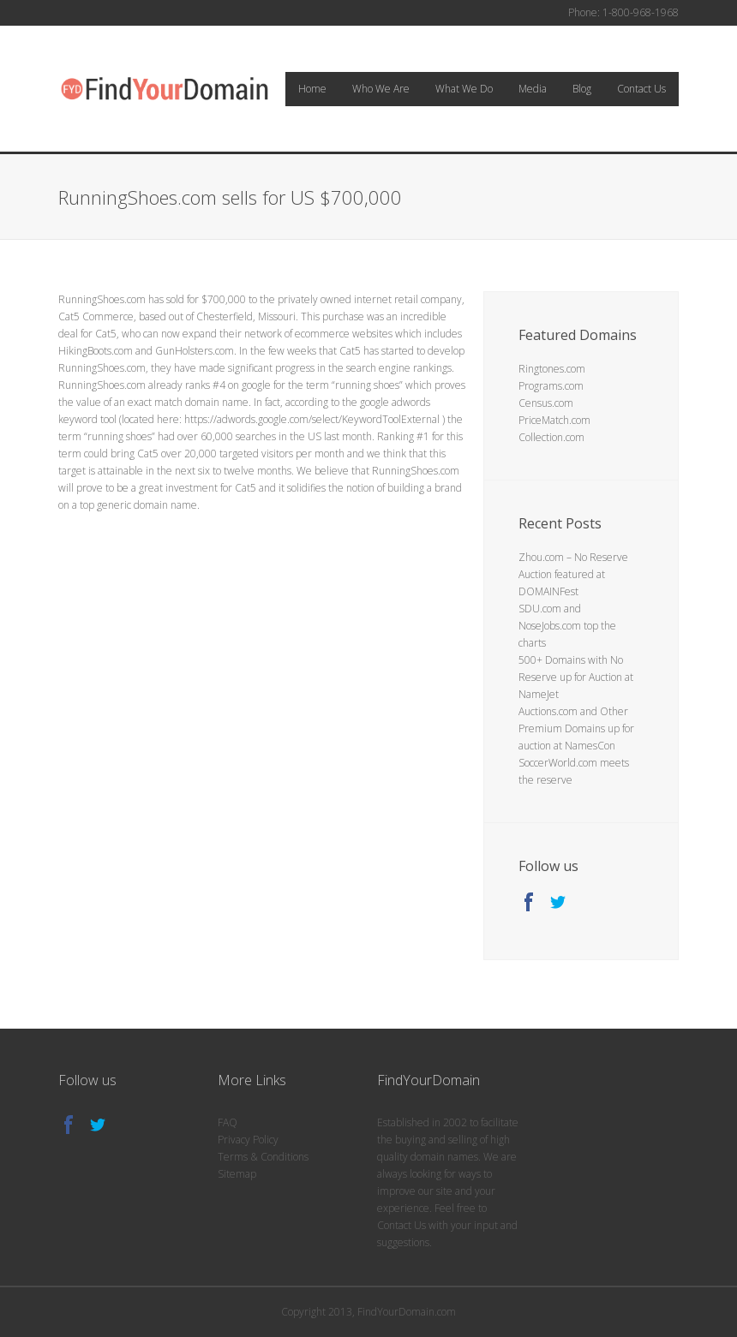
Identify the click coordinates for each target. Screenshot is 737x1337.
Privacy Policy (248, 1139)
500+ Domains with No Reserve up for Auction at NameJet (575, 677)
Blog (581, 88)
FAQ (227, 1122)
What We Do (464, 88)
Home (312, 88)
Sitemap (237, 1174)
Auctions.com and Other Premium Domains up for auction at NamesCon (576, 728)
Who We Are (381, 88)
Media (532, 88)
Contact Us (641, 88)
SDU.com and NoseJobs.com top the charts (567, 625)
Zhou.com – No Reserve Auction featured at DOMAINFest (573, 574)
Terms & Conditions (263, 1156)
